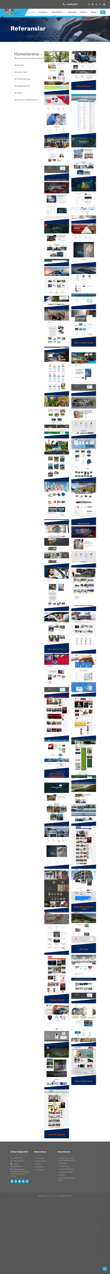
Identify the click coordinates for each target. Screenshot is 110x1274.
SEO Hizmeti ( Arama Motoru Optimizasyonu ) (25, 58)
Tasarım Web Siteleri (10, 1270)
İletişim (94, 12)
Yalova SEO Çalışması (40, 1213)
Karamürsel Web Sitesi (84, 1222)
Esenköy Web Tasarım (28, 1239)
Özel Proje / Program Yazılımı (25, 100)
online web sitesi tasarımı (12, 1261)
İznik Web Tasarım (41, 1235)
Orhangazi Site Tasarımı (86, 1239)
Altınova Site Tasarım (45, 1222)
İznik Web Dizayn (9, 1235)
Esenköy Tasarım (94, 1235)
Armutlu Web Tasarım (64, 1230)
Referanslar (72, 12)
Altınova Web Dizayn (10, 1222)
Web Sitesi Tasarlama (47, 1261)
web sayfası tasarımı (25, 1256)
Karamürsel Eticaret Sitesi (65, 1204)
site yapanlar (40, 1256)
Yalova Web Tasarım (90, 1270)
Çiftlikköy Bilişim (76, 1217)
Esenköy (102, 1204)
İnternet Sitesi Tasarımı (67, 1265)
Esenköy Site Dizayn (58, 1235)
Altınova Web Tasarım (64, 1222)
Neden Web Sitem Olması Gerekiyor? (38, 1200)
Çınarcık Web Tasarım (27, 1248)
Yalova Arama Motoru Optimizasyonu (16, 1213)
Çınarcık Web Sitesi (9, 1248)
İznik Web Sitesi (96, 1230)
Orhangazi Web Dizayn (66, 1239)
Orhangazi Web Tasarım (11, 1243)
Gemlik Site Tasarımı (78, 1200)
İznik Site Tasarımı (24, 1235)
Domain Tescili (21, 72)
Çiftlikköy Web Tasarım (31, 1217)
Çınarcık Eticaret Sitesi (70, 1208)
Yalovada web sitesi (38, 1252)
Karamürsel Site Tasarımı (52, 1226)
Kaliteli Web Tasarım (86, 1265)
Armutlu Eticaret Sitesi (11, 1208)
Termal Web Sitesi (80, 1243)
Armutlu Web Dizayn (29, 1230)
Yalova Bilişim (62, 1217)
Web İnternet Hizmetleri (29, 1265)
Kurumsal (42, 12)
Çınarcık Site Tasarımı (98, 1243)
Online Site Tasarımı (10, 1265)
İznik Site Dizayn (81, 1230)
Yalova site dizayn (62, 1248)
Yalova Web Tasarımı (55, 1252)
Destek (83, 12)
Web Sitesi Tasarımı (77, 1261)
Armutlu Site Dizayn (92, 1226)
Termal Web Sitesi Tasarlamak (60, 1243)
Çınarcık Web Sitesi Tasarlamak (34, 1243)
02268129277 (72, 4)
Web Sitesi (19, 65)
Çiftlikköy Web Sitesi (77, 1213)
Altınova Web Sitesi (92, 1217)
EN (103, 12)
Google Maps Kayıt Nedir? (12, 1200)
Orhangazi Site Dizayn (47, 1239)
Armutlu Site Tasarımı (10, 1230)
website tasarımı (30, 1261)
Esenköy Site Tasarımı (76, 1235)
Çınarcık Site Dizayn (45, 1248)
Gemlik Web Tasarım (10, 1204)
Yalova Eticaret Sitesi (88, 1208)
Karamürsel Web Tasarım (73, 1226)
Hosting (18, 93)
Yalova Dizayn (52, 1196)
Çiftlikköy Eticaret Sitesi (50, 1208)
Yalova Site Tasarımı (78, 1248)
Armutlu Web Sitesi (46, 1230)
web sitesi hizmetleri (55, 1256)
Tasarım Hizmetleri (45, 1270)
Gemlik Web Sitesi (95, 1200)
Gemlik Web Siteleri (61, 1200)
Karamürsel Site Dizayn (11, 1226)
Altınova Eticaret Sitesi (30, 1208)
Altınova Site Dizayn (28, 1222)
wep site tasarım (87, 1256)
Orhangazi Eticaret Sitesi (87, 1204)
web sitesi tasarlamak (74, 1252)
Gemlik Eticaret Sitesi (28, 1204)
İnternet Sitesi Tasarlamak (97, 1261)
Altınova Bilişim (48, 1217)
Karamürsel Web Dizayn (31, 1226)
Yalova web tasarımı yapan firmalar (15, 1252)
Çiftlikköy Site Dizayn (58, 1213)
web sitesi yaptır (71, 1256)
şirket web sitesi (8, 1256)
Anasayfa (31, 12)
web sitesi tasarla (91, 1252)
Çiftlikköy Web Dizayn (95, 1213)
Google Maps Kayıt (22, 86)
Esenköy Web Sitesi (10, 1239)
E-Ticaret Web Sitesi (23, 79)
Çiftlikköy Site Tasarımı (11, 1217)
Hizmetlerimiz (57, 12)
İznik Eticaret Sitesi (46, 1204)
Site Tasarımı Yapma (48, 1265)
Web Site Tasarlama (28, 1270)
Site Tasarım (62, 1261)
